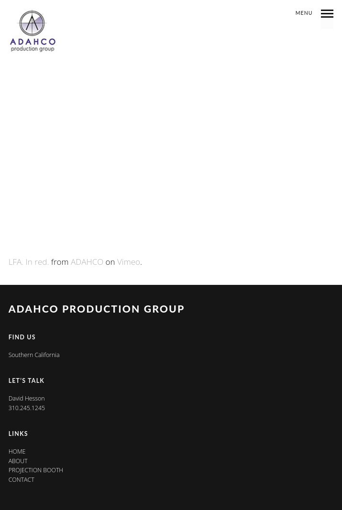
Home (17, 451)
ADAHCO (87, 261)
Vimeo (128, 261)
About (18, 461)
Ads (171, 32)
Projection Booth (36, 470)
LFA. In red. (29, 261)
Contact (21, 480)
